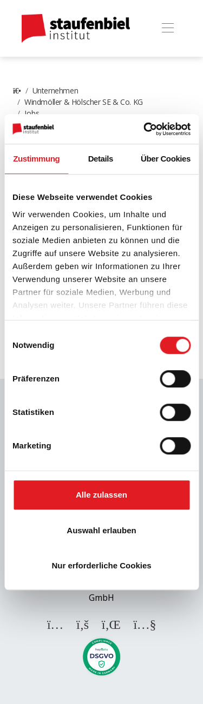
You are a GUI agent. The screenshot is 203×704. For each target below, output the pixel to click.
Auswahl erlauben (101, 530)
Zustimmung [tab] (36, 158)
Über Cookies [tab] (166, 158)
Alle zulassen (101, 494)
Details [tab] (100, 158)
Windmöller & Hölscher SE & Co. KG (83, 102)
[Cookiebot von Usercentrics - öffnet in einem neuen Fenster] (145, 129)
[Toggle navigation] (167, 28)
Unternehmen (55, 90)
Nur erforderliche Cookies (101, 565)
